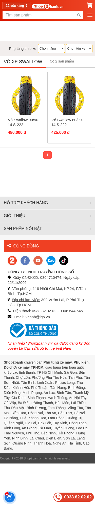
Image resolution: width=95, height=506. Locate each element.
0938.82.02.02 (78, 497)
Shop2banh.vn (33, 458)
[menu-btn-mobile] (89, 15)
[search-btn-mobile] (79, 15)
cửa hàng (16, 6)
